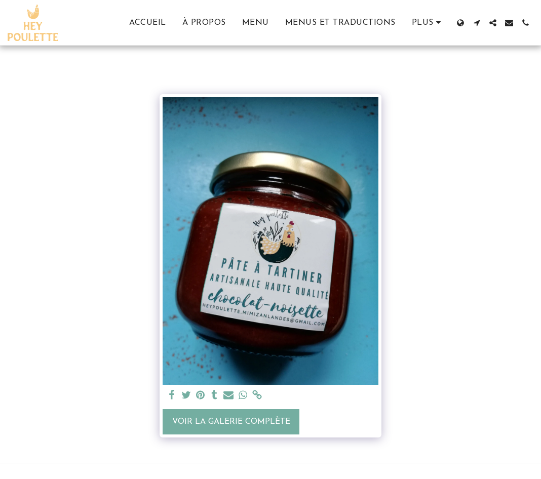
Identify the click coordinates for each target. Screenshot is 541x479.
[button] (476, 23)
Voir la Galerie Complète (231, 422)
